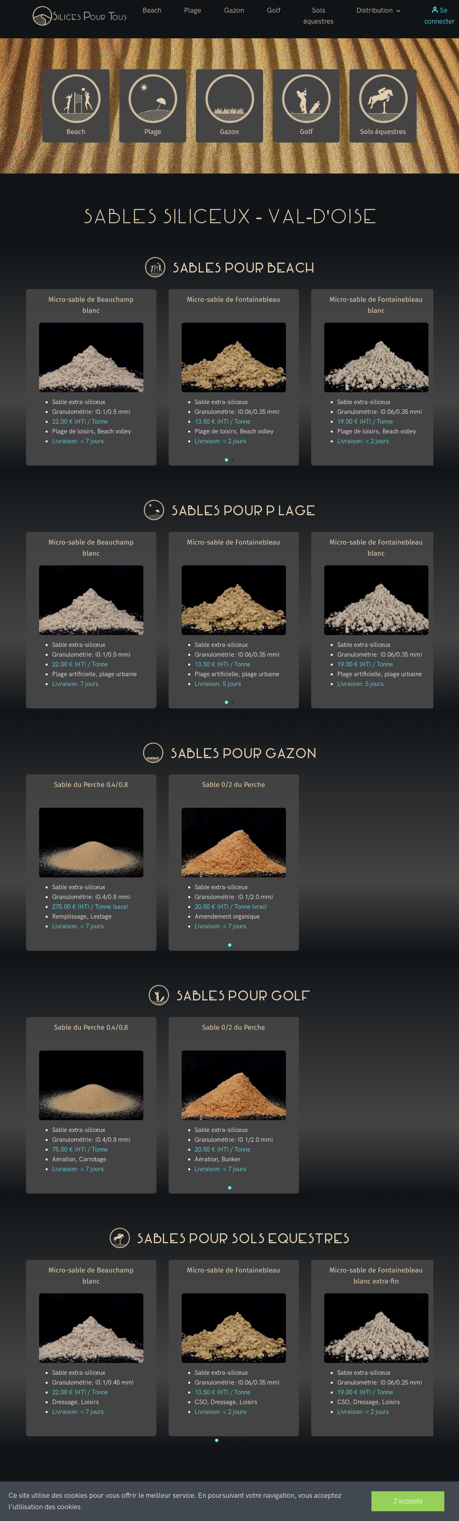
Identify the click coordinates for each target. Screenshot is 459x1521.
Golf (274, 10)
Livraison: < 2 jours (220, 441)
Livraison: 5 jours (218, 684)
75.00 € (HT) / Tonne (80, 1149)
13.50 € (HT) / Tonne (222, 421)
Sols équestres (318, 15)
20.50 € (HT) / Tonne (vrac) (231, 906)
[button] (379, 11)
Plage (192, 10)
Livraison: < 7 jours (78, 441)
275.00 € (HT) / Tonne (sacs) (90, 906)
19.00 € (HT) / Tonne (365, 421)
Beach (152, 10)
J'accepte (408, 1501)
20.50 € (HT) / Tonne (222, 1149)
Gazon (234, 10)
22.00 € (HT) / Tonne (80, 421)
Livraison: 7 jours (75, 684)
